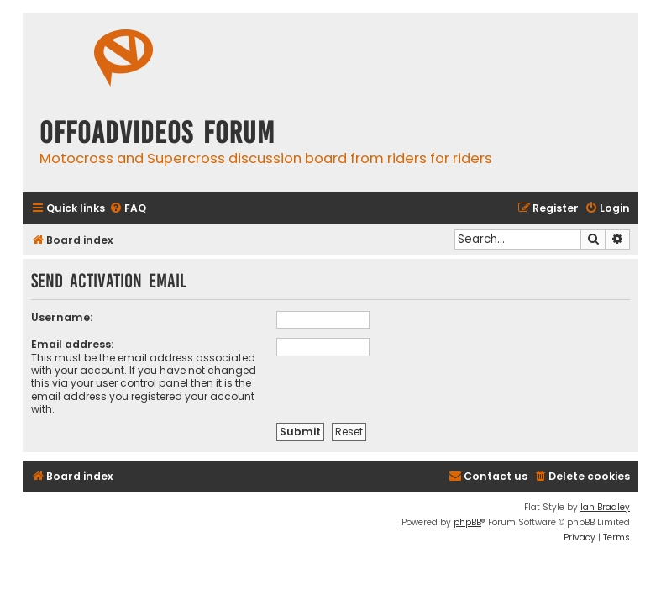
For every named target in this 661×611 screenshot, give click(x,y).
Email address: (72, 344)
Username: (61, 317)
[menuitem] (127, 209)
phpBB (467, 522)
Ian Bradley (605, 507)
